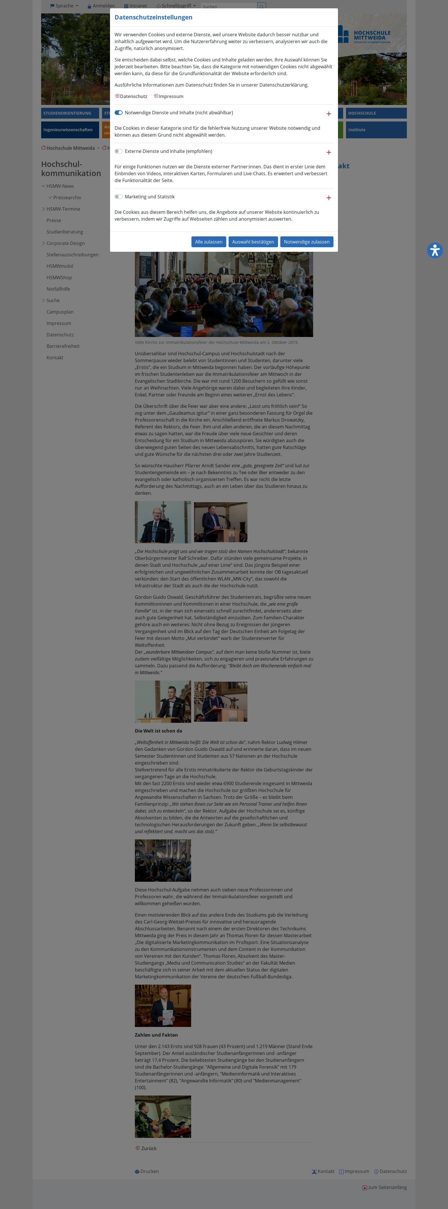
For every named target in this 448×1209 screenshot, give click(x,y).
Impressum (171, 96)
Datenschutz (133, 96)
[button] (328, 116)
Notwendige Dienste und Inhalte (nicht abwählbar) (179, 112)
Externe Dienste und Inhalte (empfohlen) (168, 151)
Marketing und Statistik (150, 196)
